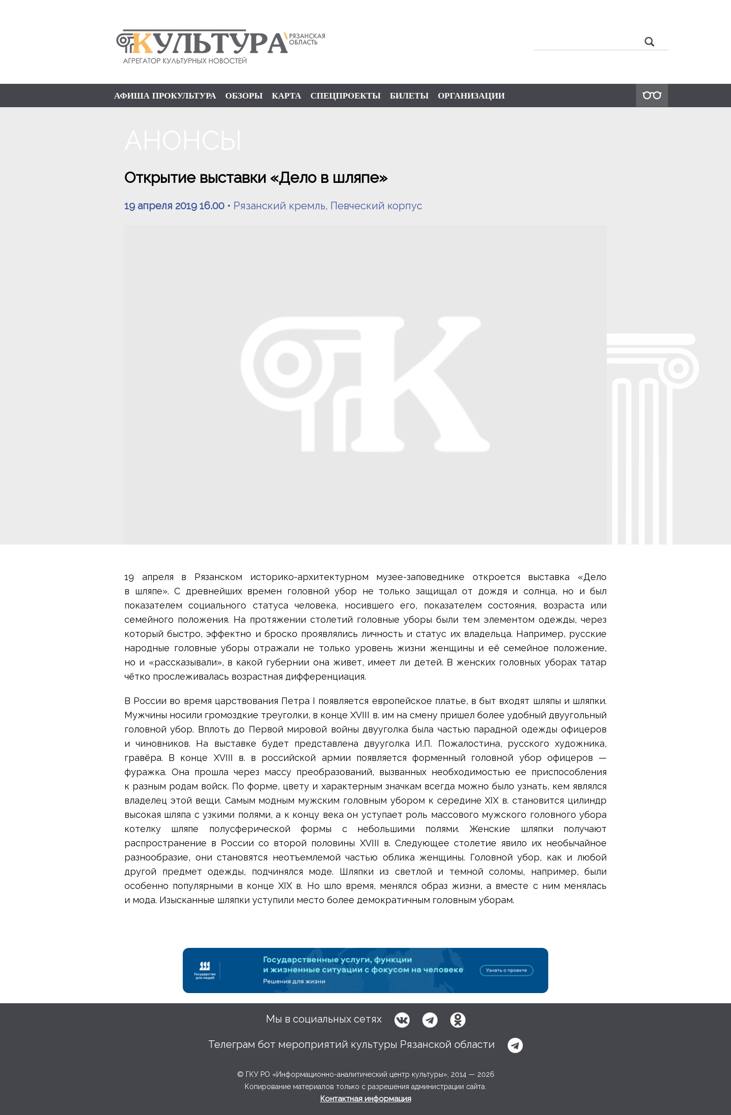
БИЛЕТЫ (409, 95)
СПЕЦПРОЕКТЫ (345, 95)
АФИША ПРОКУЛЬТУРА (165, 95)
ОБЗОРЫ (244, 95)
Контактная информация (365, 1098)
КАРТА (286, 95)
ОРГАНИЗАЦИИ (471, 95)
